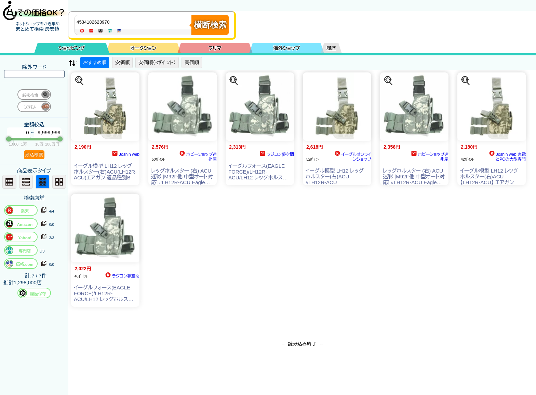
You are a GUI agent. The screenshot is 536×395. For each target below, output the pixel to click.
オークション (143, 48)
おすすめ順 (94, 62)
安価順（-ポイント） (157, 62)
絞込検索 (34, 154)
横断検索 (210, 24)
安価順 (122, 62)
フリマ (215, 48)
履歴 (331, 48)
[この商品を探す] (79, 80)
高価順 (192, 62)
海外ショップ (286, 48)
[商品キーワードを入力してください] (135, 22)
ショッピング (72, 48)
